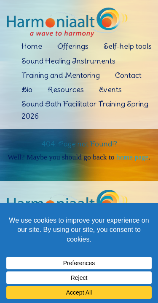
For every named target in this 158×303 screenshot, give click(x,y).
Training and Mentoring (60, 75)
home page (132, 157)
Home (31, 46)
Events (110, 89)
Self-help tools (128, 46)
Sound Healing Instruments (68, 61)
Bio (26, 89)
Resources (66, 89)
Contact (128, 75)
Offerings (72, 46)
